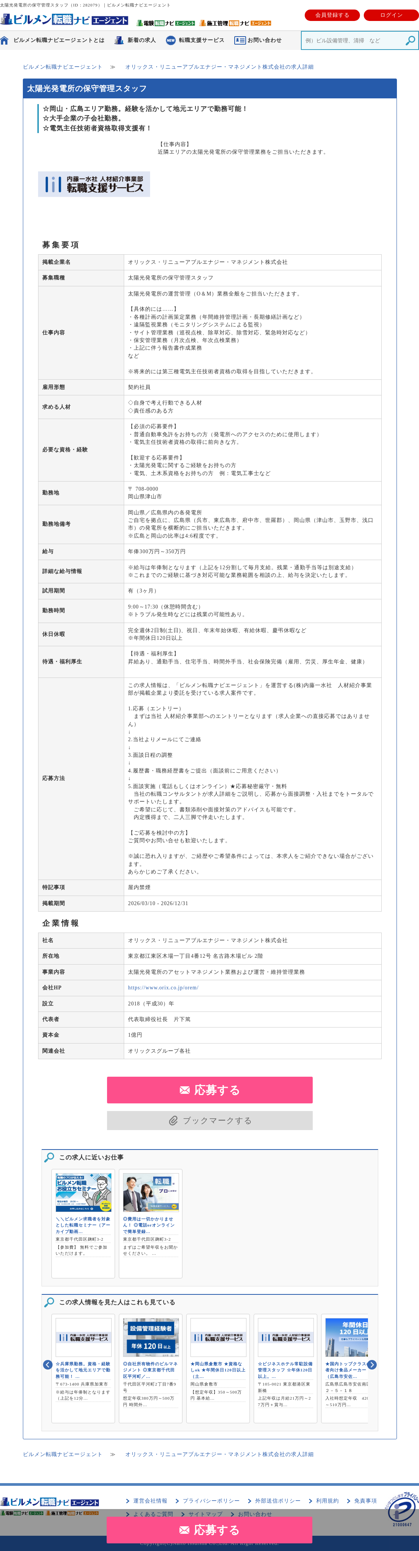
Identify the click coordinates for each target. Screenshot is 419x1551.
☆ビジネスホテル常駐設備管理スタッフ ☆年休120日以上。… (285, 1370)
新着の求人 (142, 40)
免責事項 (365, 1501)
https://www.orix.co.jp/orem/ (163, 988)
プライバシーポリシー (211, 1501)
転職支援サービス (202, 40)
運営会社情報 (150, 1501)
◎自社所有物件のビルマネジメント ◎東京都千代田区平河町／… (150, 1370)
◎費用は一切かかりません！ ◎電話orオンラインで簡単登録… (149, 1225)
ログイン (391, 15)
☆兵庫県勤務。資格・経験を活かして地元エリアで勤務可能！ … (83, 1370)
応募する (217, 1530)
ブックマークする (218, 1120)
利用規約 (327, 1501)
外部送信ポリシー (278, 1501)
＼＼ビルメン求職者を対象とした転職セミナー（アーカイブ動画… (83, 1225)
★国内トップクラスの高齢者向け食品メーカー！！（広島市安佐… (352, 1370)
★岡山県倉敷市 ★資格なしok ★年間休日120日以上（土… (218, 1370)
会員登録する (332, 15)
